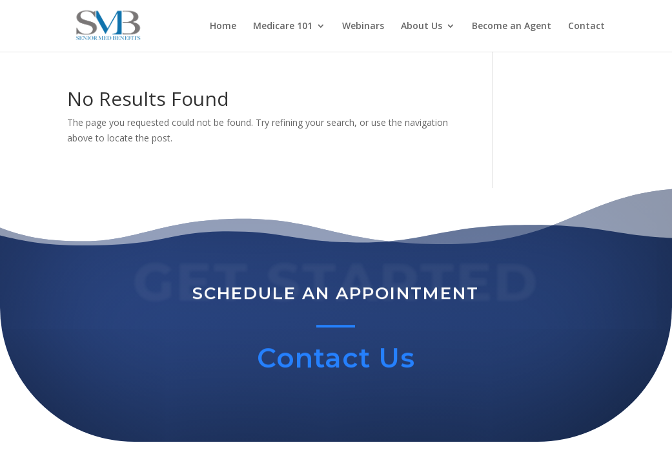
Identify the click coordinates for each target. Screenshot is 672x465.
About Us (421, 26)
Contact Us (336, 361)
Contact (586, 26)
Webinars (363, 26)
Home (223, 26)
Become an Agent (511, 26)
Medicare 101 (282, 26)
